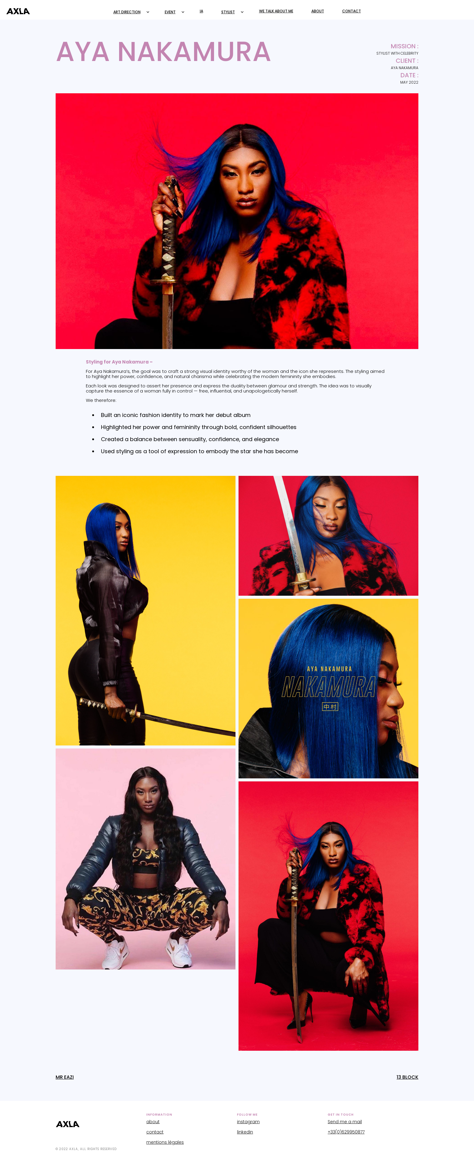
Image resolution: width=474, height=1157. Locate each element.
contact (155, 1132)
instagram (248, 1122)
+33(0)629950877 (346, 1132)
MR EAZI (65, 1077)
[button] (130, 12)
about (153, 1122)
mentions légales (165, 1142)
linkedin (245, 1132)
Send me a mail (345, 1122)
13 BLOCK (407, 1077)
